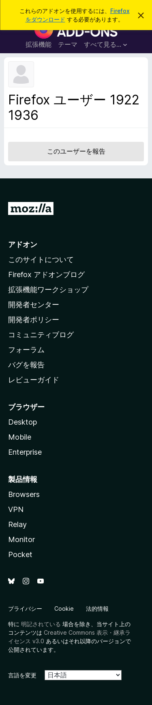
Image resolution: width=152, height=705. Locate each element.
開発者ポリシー (33, 319)
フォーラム (26, 349)
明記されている (41, 623)
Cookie (64, 608)
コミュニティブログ (41, 334)
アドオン (22, 244)
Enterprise (25, 452)
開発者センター (33, 304)
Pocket (20, 554)
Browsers (24, 494)
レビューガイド (33, 379)
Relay (17, 524)
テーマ (67, 44)
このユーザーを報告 (76, 151)
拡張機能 (38, 44)
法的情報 (97, 608)
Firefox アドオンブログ (46, 274)
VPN (16, 509)
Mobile (19, 437)
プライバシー (25, 608)
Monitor (21, 539)
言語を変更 (22, 675)
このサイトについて (41, 259)
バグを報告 (26, 364)
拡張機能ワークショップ (48, 289)
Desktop (22, 422)
